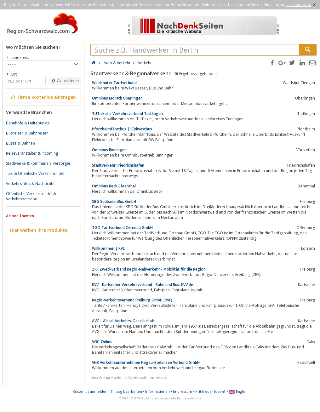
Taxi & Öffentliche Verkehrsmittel (35, 173)
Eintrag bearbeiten (126, 391)
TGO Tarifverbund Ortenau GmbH (122, 227)
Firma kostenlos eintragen (43, 97)
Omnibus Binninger (109, 149)
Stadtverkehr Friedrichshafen (118, 165)
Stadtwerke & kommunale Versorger (38, 163)
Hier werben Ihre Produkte (38, 230)
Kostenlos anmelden (90, 391)
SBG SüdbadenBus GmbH (114, 201)
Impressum (182, 391)
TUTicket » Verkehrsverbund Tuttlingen (127, 113)
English (238, 391)
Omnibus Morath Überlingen (117, 98)
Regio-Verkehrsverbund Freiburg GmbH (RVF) (132, 300)
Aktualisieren (65, 81)
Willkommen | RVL (108, 248)
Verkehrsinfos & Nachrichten (31, 183)
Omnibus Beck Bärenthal (114, 186)
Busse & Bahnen (20, 143)
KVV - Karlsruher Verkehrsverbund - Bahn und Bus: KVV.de (142, 284)
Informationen (157, 391)
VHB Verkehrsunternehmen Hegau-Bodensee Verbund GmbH (146, 362)
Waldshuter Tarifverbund (114, 82)
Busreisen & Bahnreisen (27, 133)
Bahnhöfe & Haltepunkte (28, 123)
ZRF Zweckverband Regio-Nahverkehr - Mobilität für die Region (149, 269)
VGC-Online (102, 341)
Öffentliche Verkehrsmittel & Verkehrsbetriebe (31, 196)
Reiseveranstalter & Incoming (32, 153)
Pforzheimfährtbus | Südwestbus (122, 129)
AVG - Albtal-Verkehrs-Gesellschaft (123, 320)
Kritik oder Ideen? (210, 391)
